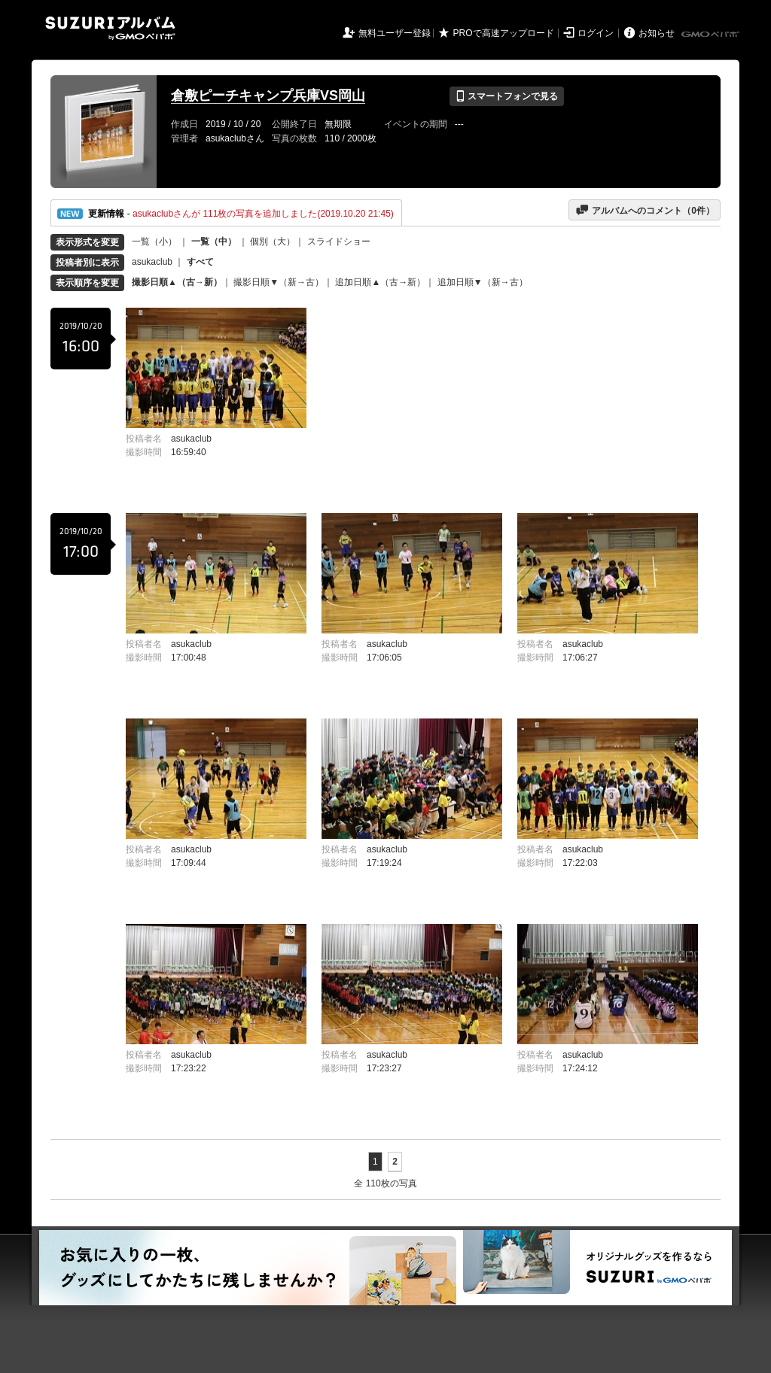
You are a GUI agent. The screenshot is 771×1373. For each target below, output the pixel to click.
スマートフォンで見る (506, 96)
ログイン (595, 33)
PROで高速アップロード (503, 33)
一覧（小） (154, 241)
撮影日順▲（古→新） (177, 282)
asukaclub (152, 262)
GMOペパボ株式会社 (711, 34)
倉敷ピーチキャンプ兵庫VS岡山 (268, 95)
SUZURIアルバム (110, 28)
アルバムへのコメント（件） (645, 209)
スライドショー (338, 241)
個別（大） (272, 241)
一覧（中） (213, 241)
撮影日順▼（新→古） (278, 282)
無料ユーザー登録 (394, 33)
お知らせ (656, 33)
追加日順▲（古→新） (380, 282)
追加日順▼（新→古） (482, 282)
